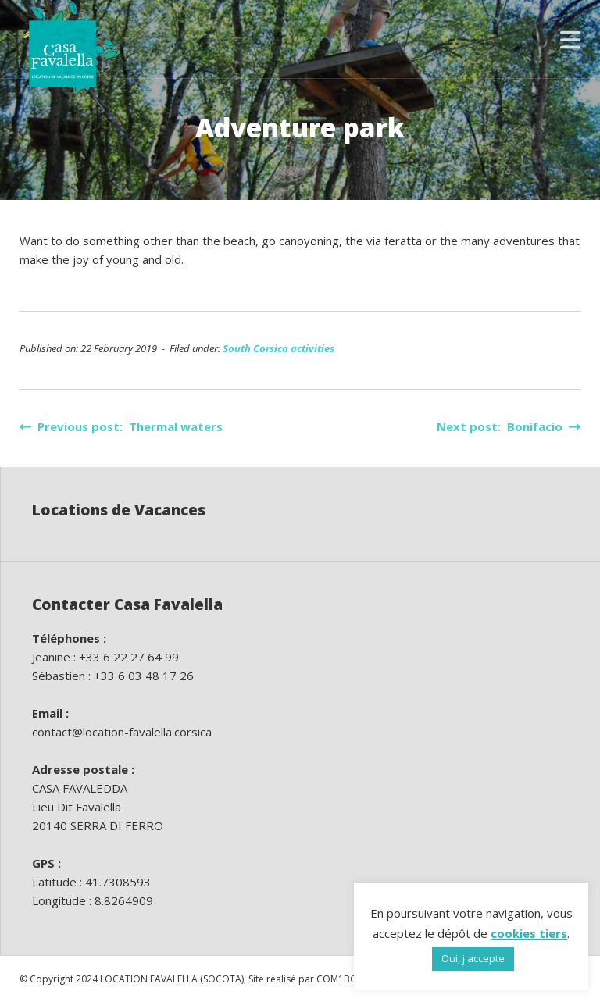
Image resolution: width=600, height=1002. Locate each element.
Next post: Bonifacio (508, 426)
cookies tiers (529, 933)
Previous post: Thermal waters (121, 426)
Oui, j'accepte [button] (473, 958)
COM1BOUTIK (347, 979)
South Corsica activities (278, 348)
